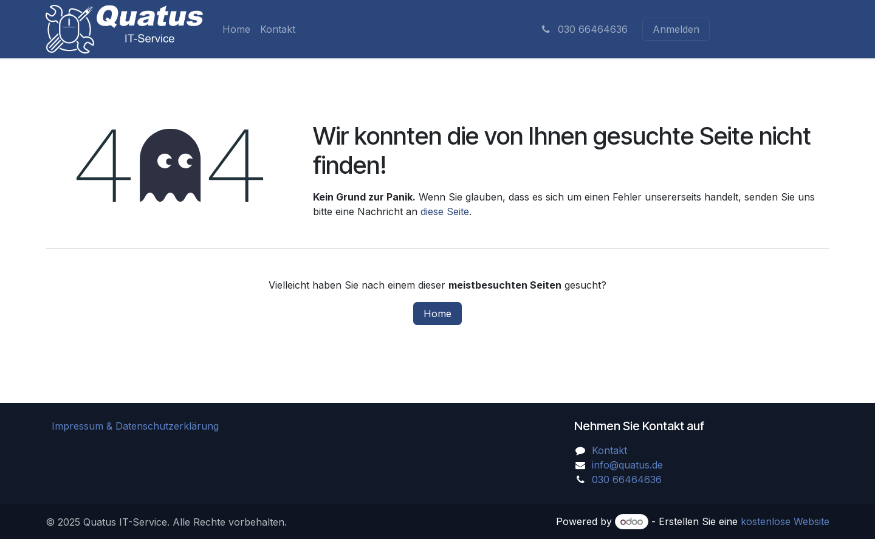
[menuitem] (236, 29)
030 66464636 (584, 29)
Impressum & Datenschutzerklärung (135, 426)
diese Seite (444, 211)
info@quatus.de (627, 465)
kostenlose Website (785, 521)
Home (437, 313)
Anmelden (676, 29)
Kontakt (609, 450)
